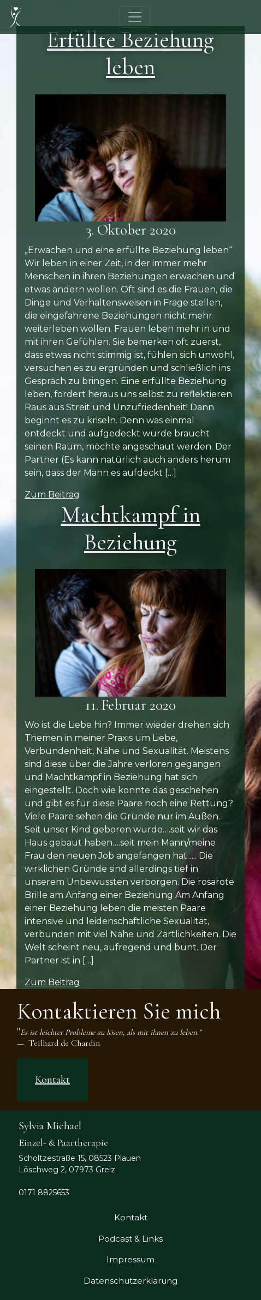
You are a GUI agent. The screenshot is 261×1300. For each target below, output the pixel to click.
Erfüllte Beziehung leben (130, 53)
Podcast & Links (130, 1238)
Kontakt (52, 1079)
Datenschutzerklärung (130, 1280)
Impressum (130, 1259)
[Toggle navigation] (135, 17)
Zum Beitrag (52, 494)
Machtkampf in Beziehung (130, 528)
